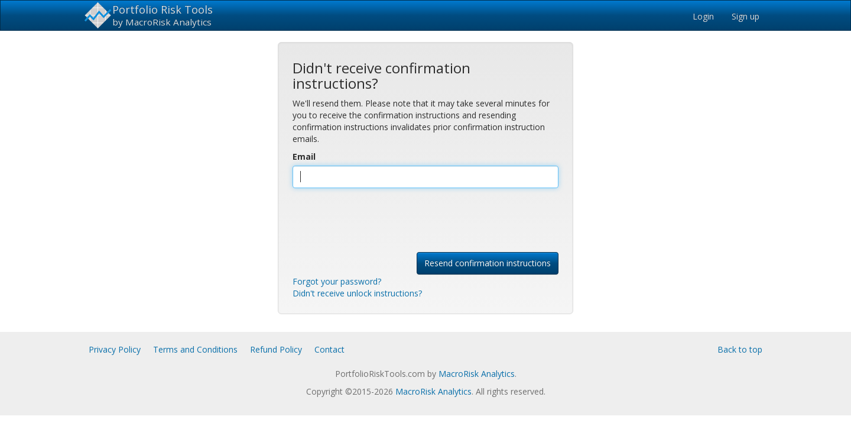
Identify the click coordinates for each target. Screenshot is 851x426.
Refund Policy (276, 349)
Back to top (739, 349)
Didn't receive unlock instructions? (357, 293)
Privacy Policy (115, 349)
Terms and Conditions (195, 349)
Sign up (745, 16)
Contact (329, 349)
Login (703, 16)
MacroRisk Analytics (477, 373)
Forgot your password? (337, 281)
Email (304, 156)
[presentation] (382, 220)
